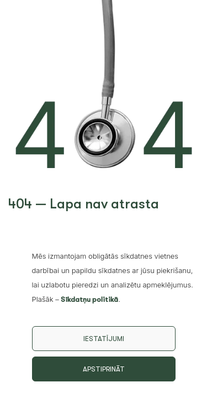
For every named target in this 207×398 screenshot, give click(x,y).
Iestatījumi (103, 338)
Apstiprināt (104, 369)
